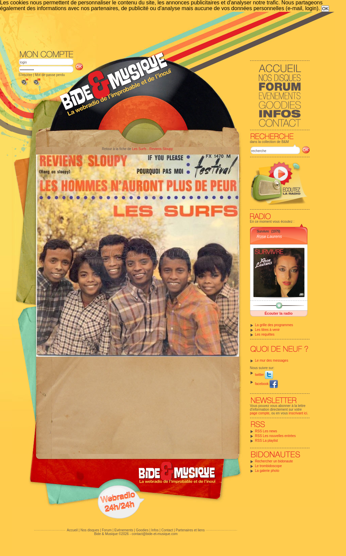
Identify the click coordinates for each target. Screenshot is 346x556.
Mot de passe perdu (50, 75)
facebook (266, 384)
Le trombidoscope (268, 466)
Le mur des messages (271, 360)
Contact (167, 530)
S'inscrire (25, 75)
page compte (260, 413)
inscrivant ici (298, 413)
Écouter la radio (279, 313)
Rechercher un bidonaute (274, 461)
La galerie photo (267, 471)
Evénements (123, 530)
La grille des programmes (274, 325)
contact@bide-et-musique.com (155, 534)
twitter (264, 375)
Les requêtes (265, 334)
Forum (107, 530)
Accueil (72, 530)
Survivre (263, 231)
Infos (155, 530)
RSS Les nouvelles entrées (275, 436)
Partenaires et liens (190, 530)
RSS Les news (266, 431)
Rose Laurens (269, 236)
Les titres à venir (267, 330)
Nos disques (89, 530)
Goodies (142, 530)
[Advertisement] (164, 30)
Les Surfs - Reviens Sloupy (152, 149)
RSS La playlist (266, 440)
